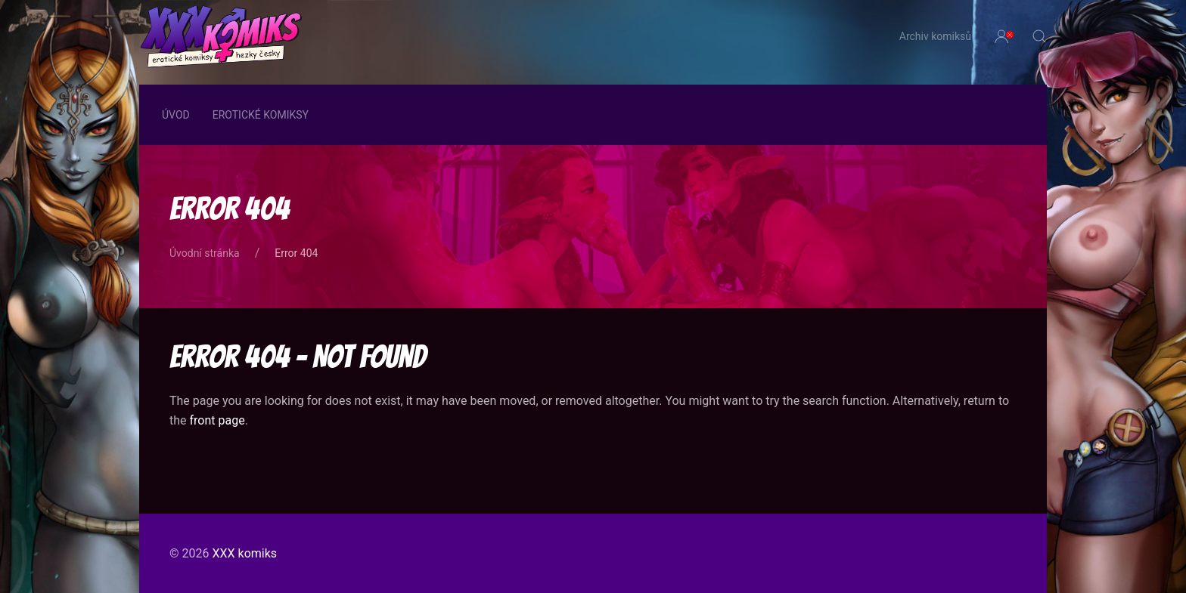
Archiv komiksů (935, 36)
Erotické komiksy (261, 115)
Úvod (176, 115)
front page (217, 420)
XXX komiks (244, 553)
